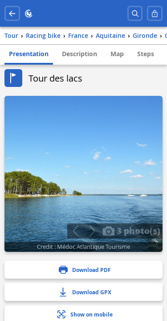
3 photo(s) (131, 230)
